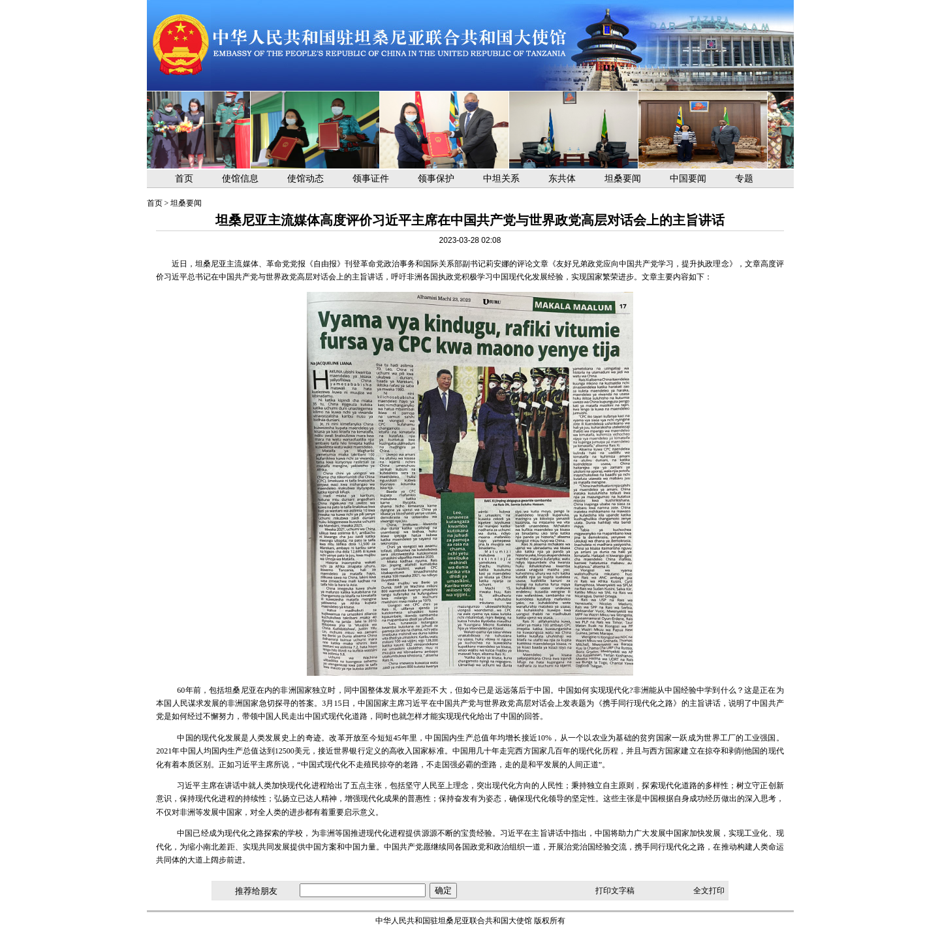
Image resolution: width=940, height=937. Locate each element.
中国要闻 (688, 178)
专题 (744, 178)
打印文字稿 (614, 890)
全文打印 (709, 890)
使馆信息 (240, 178)
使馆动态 (305, 178)
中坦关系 (501, 178)
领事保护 (436, 178)
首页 (184, 178)
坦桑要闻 (622, 178)
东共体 (562, 178)
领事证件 (370, 178)
